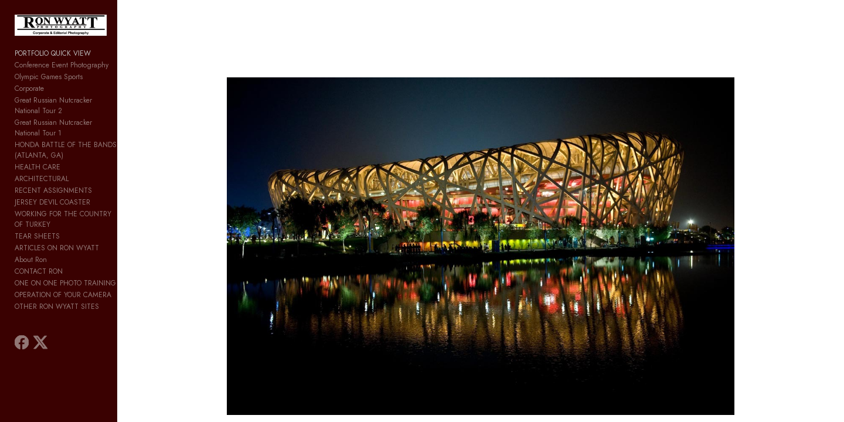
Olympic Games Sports (49, 87)
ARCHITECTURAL (42, 157)
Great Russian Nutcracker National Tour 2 (78, 111)
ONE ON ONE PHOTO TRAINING (65, 251)
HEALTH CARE (37, 146)
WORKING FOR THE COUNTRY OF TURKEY (82, 193)
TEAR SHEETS (37, 204)
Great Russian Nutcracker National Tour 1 (78, 122)
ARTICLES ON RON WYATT (57, 216)
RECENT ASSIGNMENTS (53, 169)
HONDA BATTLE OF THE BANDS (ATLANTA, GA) (91, 134)
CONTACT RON (39, 239)
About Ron (31, 228)
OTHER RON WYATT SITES (57, 275)
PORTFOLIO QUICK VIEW (53, 64)
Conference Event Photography (61, 75)
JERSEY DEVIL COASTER (52, 181)
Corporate (29, 99)
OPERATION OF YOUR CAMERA (63, 263)
